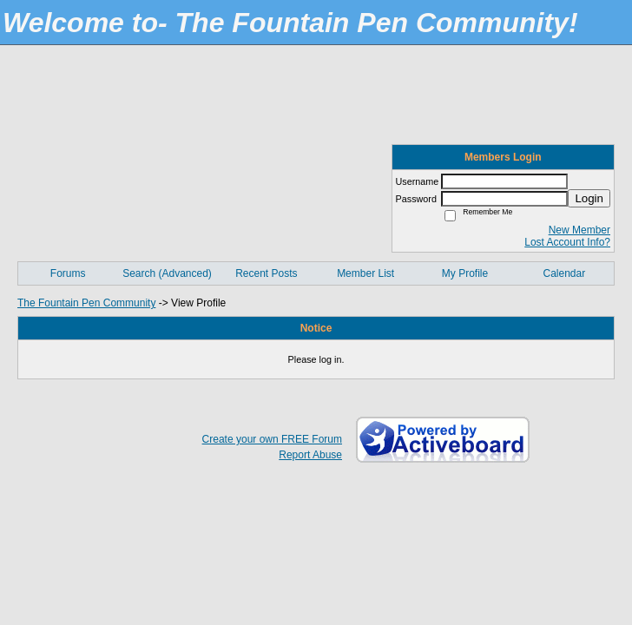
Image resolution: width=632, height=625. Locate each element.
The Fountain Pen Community (86, 303)
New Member (579, 230)
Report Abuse (310, 455)
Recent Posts (266, 273)
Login (589, 198)
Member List (365, 273)
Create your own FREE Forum (272, 439)
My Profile (465, 273)
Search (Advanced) (167, 273)
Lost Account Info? (567, 242)
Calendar (564, 273)
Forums (68, 273)
